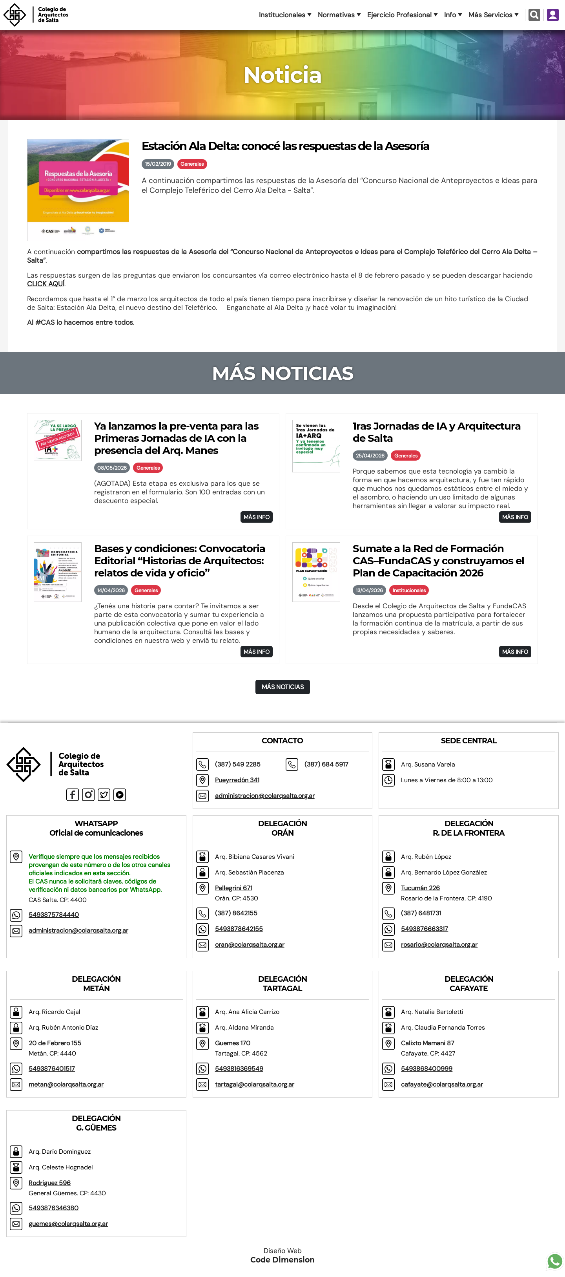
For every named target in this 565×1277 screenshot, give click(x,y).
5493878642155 (239, 929)
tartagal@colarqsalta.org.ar (254, 1084)
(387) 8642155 (236, 913)
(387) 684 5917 (326, 764)
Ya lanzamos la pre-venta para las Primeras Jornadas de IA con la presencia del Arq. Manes (176, 438)
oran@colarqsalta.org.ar (249, 944)
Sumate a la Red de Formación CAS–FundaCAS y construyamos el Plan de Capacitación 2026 (438, 560)
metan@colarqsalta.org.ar (66, 1084)
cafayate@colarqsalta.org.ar (442, 1084)
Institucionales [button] (282, 15)
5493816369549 (239, 1069)
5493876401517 (52, 1069)
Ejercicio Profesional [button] (399, 15)
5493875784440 (54, 915)
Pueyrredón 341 (237, 780)
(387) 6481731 (421, 913)
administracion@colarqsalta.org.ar (265, 796)
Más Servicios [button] (490, 15)
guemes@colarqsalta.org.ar (68, 1224)
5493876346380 (53, 1208)
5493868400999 (426, 1069)
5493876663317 (424, 929)
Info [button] (450, 15)
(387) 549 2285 (238, 764)
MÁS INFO (257, 517)
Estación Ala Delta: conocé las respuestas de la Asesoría (285, 146)
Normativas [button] (336, 15)
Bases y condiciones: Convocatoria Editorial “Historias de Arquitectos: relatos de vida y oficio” (179, 560)
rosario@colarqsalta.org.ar (439, 944)
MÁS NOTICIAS (283, 687)
